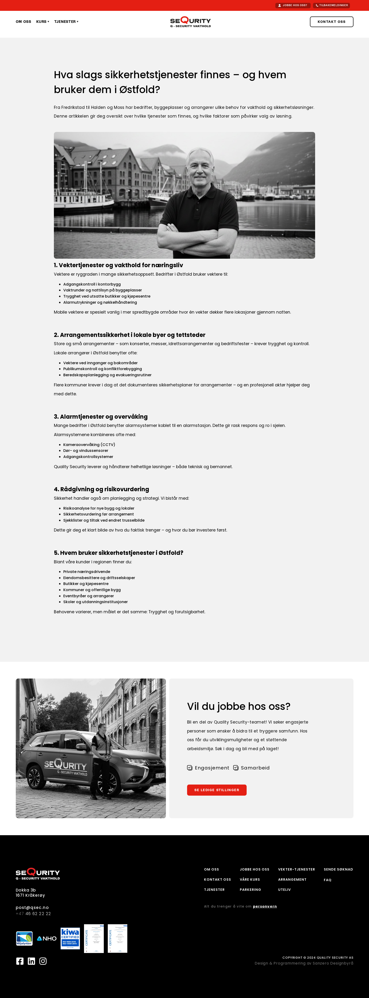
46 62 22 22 (33, 914)
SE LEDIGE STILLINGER (216, 790)
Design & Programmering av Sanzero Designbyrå (304, 963)
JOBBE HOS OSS (254, 869)
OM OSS (211, 869)
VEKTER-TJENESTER (296, 869)
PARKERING (250, 889)
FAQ (328, 880)
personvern (265, 906)
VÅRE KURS (250, 879)
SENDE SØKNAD (338, 869)
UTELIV (284, 889)
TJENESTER (214, 889)
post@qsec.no (32, 908)
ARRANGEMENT (292, 879)
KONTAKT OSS (331, 22)
